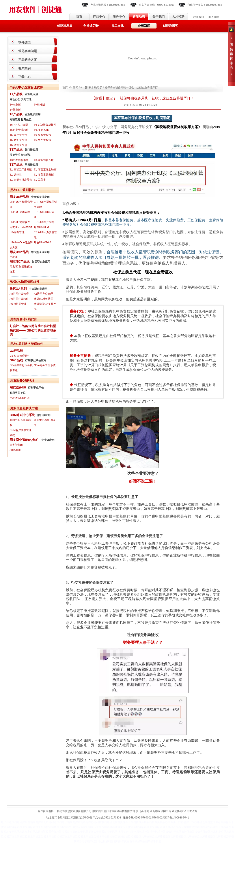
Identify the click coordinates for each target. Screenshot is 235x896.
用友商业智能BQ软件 (24, 439)
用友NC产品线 (20, 261)
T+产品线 (16, 94)
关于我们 (158, 16)
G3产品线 (16, 350)
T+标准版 (39, 104)
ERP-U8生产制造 (44, 222)
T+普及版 (15, 109)
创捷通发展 (64, 25)
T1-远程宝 (16, 174)
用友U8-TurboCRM (21, 227)
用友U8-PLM (41, 227)
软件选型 (24, 42)
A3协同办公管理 (43, 293)
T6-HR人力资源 (19, 124)
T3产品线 (16, 149)
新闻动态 (138, 16)
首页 (79, 16)
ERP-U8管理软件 (20, 222)
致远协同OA (179, 811)
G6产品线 (16, 360)
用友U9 (14, 257)
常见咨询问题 (27, 51)
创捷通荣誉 (91, 25)
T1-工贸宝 (40, 179)
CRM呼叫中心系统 (22, 415)
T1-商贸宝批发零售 (21, 179)
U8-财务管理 (17, 232)
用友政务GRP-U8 (20, 398)
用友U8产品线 (19, 197)
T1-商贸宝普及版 (44, 174)
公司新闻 (144, 25)
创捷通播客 (170, 25)
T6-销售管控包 (18, 145)
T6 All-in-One (41, 129)
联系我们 (198, 17)
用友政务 (192, 811)
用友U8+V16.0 (42, 242)
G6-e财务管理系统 (45, 365)
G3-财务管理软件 (20, 355)
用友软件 (97, 811)
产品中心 (99, 16)
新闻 (75, 87)
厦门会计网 (142, 811)
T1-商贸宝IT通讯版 (21, 169)
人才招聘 (178, 16)
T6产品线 (16, 114)
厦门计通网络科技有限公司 (119, 811)
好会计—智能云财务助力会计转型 (33, 326)
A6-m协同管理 (18, 303)
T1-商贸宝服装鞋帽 (45, 169)
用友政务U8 (18, 387)
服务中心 (119, 16)
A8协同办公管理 (19, 293)
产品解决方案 (27, 59)
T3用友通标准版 (19, 160)
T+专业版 (15, 104)
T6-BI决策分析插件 (45, 124)
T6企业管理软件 (19, 129)
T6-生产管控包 (42, 140)
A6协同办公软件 (19, 298)
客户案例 (24, 68)
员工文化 (117, 25)
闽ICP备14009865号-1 (175, 817)
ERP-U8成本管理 (20, 212)
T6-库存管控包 (18, 134)
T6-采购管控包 (42, 134)
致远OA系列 (18, 288)
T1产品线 (16, 164)
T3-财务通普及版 (44, 160)
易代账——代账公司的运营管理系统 (33, 332)
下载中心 (24, 77)
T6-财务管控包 (18, 140)
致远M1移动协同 (44, 298)
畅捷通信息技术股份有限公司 (74, 811)
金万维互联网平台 (160, 811)
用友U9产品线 (19, 252)
